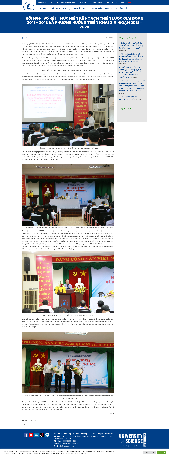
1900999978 (73, 443)
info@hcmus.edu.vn (67, 446)
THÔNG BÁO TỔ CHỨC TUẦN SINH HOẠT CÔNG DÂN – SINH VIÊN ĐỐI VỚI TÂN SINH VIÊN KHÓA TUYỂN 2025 (130, 72)
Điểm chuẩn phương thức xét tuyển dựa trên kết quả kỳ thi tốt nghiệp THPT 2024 (131, 45)
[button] (126, 8)
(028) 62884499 (69, 441)
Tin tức (24, 38)
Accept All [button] (161, 452)
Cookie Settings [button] (149, 452)
